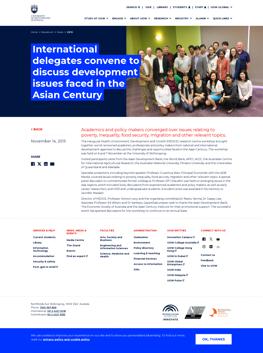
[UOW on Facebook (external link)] (204, 239)
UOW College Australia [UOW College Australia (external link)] (181, 242)
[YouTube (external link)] (218, 239)
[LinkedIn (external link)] (211, 246)
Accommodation (43, 256)
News (60, 32)
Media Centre (75, 240)
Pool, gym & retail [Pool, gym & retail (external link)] (44, 267)
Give (148, 7)
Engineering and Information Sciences (114, 247)
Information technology (40, 249)
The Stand (73, 245)
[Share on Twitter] (39, 164)
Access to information (148, 264)
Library (162, 7)
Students (180, 7)
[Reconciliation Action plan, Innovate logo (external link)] (170, 312)
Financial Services (145, 258)
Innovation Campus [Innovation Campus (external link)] (179, 237)
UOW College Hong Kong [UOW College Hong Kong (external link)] (179, 249)
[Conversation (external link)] (218, 247)
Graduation (141, 237)
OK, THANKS (213, 339)
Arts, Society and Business (111, 239)
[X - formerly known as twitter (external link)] (211, 239)
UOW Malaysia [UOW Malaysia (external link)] (176, 275)
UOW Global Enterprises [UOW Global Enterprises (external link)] (175, 263)
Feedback (207, 260)
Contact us (208, 255)
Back (38, 129)
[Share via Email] (52, 164)
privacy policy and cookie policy (66, 339)
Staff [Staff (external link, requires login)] (199, 7)
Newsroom (47, 32)
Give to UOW (209, 265)
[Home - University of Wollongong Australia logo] (40, 13)
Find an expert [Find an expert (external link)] (76, 256)
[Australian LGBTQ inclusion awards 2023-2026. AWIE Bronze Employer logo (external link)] (195, 312)
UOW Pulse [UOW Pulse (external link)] (174, 280)
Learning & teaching (147, 253)
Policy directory (144, 248)
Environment (142, 242)
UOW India (174, 269)
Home (34, 32)
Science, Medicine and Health (114, 255)
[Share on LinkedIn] (46, 164)
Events (71, 250)
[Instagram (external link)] (204, 246)
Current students (44, 237)
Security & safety (44, 261)
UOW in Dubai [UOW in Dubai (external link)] (176, 256)
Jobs (137, 269)
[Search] (133, 7)
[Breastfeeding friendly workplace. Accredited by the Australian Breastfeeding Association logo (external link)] (219, 312)
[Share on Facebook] (33, 164)
